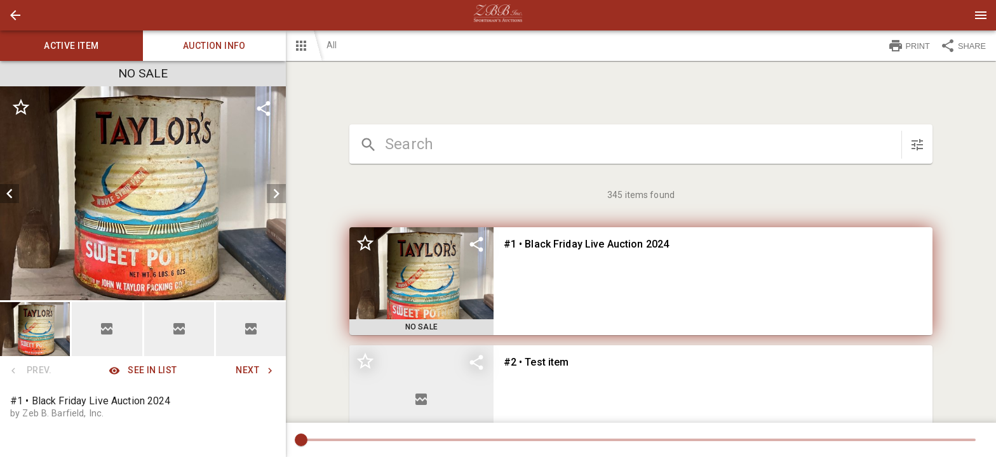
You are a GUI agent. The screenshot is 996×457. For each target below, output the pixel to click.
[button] (15, 15)
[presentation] (498, 15)
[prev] (9, 193)
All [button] (331, 45)
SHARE (963, 45)
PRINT (909, 45)
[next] (276, 193)
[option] (143, 193)
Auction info (214, 45)
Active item (71, 45)
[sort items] (917, 145)
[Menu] (981, 15)
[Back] (15, 15)
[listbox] (143, 193)
